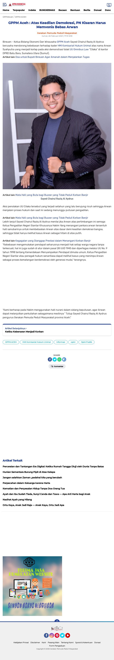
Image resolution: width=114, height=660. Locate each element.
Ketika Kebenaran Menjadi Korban (24, 331)
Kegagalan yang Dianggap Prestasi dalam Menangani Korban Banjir (53, 240)
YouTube (69, 636)
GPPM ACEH (11, 342)
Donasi (97, 10)
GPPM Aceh (63, 41)
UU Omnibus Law (79, 49)
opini (73, 342)
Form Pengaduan (57, 646)
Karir (44, 642)
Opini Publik (86, 342)
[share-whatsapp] (59, 359)
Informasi (60, 342)
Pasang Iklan (53, 642)
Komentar (57, 366)
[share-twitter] (55, 359)
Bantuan (75, 10)
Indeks (32, 10)
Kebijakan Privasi (21, 642)
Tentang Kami (67, 642)
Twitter (63, 636)
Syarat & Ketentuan (83, 642)
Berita (87, 10)
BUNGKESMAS (47, 10)
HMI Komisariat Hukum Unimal (75, 45)
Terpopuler (19, 10)
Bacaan (62, 10)
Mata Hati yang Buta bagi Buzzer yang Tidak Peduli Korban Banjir (51, 195)
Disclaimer (35, 642)
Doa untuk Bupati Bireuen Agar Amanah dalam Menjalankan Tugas (52, 57)
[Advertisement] (57, 283)
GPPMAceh (8, 17)
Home (6, 10)
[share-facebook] (50, 359)
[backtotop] (57, 622)
